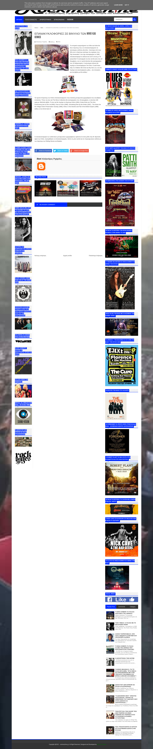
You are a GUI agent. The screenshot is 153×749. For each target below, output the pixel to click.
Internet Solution (101, 744)
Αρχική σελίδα (67, 255)
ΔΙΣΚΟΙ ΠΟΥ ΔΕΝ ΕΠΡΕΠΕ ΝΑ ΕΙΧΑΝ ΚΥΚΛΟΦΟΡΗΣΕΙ (125, 685)
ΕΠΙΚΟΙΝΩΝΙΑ (59, 19)
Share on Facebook (43, 150)
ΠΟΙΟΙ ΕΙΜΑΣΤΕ (31, 19)
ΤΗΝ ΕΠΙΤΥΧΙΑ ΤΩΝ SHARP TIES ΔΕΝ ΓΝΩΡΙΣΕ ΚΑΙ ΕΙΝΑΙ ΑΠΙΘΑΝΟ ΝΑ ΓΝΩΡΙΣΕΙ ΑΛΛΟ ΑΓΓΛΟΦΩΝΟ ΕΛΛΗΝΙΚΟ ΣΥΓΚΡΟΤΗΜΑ (126, 715)
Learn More (118, 5)
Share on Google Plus (79, 150)
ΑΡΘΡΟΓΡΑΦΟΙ (45, 19)
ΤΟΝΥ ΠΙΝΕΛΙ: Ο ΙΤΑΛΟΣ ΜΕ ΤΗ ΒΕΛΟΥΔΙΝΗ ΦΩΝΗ (125, 623)
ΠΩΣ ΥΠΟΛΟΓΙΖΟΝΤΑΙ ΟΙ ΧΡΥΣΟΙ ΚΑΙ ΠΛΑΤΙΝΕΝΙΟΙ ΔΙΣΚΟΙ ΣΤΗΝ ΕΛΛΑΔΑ (126, 728)
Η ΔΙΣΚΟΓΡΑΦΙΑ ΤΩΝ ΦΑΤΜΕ (124, 658)
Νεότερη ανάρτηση (40, 255)
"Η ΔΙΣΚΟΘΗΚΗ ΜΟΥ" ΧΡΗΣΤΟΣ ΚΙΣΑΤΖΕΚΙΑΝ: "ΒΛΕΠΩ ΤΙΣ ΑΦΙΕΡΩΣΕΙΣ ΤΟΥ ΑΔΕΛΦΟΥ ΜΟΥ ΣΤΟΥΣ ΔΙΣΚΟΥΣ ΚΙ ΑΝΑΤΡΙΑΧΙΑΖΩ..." (126, 699)
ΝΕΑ (59, 41)
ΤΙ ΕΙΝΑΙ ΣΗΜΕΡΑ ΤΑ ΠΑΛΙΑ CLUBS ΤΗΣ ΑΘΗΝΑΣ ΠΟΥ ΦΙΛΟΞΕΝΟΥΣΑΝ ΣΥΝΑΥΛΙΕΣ (124, 647)
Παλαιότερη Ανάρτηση (95, 255)
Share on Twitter (60, 150)
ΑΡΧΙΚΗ (19, 19)
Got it (127, 5)
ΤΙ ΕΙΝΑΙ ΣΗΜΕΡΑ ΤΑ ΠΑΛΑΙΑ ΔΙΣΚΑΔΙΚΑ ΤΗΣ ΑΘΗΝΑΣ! (124, 612)
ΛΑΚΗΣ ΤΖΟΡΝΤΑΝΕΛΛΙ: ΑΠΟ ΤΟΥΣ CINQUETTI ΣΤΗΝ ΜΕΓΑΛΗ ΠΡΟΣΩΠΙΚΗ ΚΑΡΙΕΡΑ (126, 635)
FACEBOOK (70, 19)
